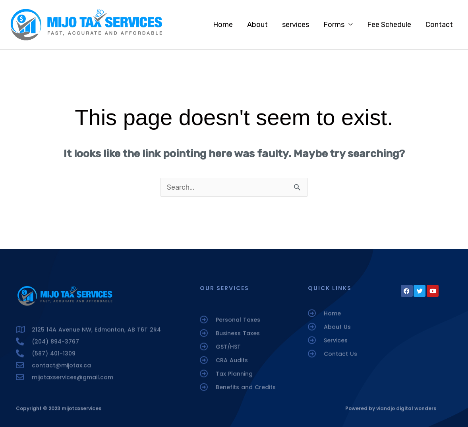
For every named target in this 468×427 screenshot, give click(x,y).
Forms (333, 24)
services (295, 24)
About (257, 24)
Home (223, 24)
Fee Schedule (389, 24)
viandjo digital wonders (406, 410)
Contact (439, 24)
